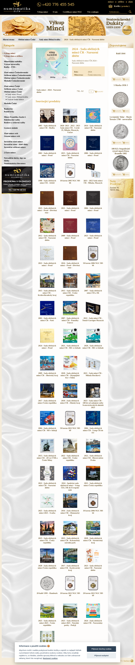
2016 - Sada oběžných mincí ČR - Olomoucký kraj (70, 513)
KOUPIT (118, 79)
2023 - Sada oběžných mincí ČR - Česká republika (47, 540)
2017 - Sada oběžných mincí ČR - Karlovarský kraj (70, 568)
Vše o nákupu (93, 12)
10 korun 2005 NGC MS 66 (70, 182)
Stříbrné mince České (13, 89)
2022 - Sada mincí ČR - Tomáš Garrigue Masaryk (93, 319)
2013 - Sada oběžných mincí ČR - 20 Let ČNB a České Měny (47, 458)
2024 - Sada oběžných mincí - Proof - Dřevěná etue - (70, 265)
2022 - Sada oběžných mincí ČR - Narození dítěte (47, 485)
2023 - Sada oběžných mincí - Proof (93, 237)
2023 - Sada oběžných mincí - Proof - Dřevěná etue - (47, 210)
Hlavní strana (8, 39)
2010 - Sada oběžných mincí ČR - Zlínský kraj (70, 402)
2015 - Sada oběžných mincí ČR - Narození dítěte (70, 155)
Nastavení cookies (50, 658)
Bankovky (8, 109)
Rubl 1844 (120, 53)
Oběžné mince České (26, 39)
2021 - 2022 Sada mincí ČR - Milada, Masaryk (92, 182)
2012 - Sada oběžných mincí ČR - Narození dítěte (47, 238)
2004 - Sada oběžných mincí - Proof (93, 209)
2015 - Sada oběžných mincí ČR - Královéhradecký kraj (47, 293)
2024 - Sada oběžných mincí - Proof (47, 347)
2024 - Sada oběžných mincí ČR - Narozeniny (92, 622)
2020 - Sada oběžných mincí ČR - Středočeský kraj (93, 540)
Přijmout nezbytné (101, 656)
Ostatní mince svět (12, 136)
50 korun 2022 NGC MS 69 (70, 429)
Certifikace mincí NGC (72, 12)
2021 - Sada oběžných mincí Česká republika (93, 484)
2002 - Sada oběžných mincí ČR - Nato (47, 319)
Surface (126, 661)
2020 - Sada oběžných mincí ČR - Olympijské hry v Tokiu (70, 375)
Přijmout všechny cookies (101, 649)
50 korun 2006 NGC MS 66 (93, 264)
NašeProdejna (115, 182)
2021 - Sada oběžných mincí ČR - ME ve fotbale (70, 347)
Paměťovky (9, 111)
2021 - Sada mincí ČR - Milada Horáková (93, 374)
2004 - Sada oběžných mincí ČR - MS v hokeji (47, 429)
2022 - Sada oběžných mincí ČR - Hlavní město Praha (93, 458)
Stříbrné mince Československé (17, 75)
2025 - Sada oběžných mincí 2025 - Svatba (47, 512)
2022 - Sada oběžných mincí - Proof (47, 264)
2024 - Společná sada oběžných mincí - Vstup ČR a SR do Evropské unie (70, 486)
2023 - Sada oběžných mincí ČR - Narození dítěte (93, 568)
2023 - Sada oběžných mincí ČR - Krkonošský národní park (70, 540)
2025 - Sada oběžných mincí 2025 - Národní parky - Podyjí (70, 623)
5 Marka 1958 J (121, 85)
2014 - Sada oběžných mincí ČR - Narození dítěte (93, 128)
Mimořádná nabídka (13, 61)
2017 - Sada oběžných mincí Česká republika (47, 402)
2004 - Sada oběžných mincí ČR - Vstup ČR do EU (93, 430)
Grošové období (11, 128)
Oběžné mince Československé (17, 78)
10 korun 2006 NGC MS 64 (93, 512)
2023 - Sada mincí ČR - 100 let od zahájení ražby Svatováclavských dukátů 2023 (93, 404)
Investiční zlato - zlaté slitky (16, 144)
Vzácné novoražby (12, 64)
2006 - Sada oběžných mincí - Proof (93, 154)
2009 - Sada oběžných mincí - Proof (70, 237)
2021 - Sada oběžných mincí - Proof (70, 209)
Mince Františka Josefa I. (15, 117)
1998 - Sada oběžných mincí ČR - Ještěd (47, 182)
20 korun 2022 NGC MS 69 (93, 594)
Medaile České (10, 103)
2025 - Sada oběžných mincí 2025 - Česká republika (47, 623)
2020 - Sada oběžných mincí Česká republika (47, 567)
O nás (55, 12)
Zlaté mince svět (11, 133)
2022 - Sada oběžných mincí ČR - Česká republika (70, 458)
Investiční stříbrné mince (15, 147)
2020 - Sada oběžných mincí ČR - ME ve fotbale (93, 347)
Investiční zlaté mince (13, 141)
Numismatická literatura (14, 163)
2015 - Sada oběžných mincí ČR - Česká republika (70, 293)
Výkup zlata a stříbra (13, 56)
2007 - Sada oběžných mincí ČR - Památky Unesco (70, 320)
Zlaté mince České (12, 86)
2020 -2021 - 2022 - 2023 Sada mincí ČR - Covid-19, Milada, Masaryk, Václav (70, 129)
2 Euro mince (10, 152)
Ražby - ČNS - (10, 67)
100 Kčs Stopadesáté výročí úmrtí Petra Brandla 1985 (121, 151)
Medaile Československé (14, 81)
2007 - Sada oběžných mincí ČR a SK (93, 292)
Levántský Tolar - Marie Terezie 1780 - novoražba (120, 118)
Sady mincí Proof (14, 94)
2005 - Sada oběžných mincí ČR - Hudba (47, 127)
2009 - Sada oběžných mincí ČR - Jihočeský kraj (47, 374)
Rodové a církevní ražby (14, 122)
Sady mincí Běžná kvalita (49, 39)
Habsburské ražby (12, 120)
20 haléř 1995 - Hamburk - (47, 594)
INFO (127, 79)
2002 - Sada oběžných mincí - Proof (47, 154)
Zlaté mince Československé (16, 72)
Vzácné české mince (15, 99)
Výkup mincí (42, 12)
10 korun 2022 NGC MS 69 (70, 594)
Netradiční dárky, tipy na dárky (15, 159)
